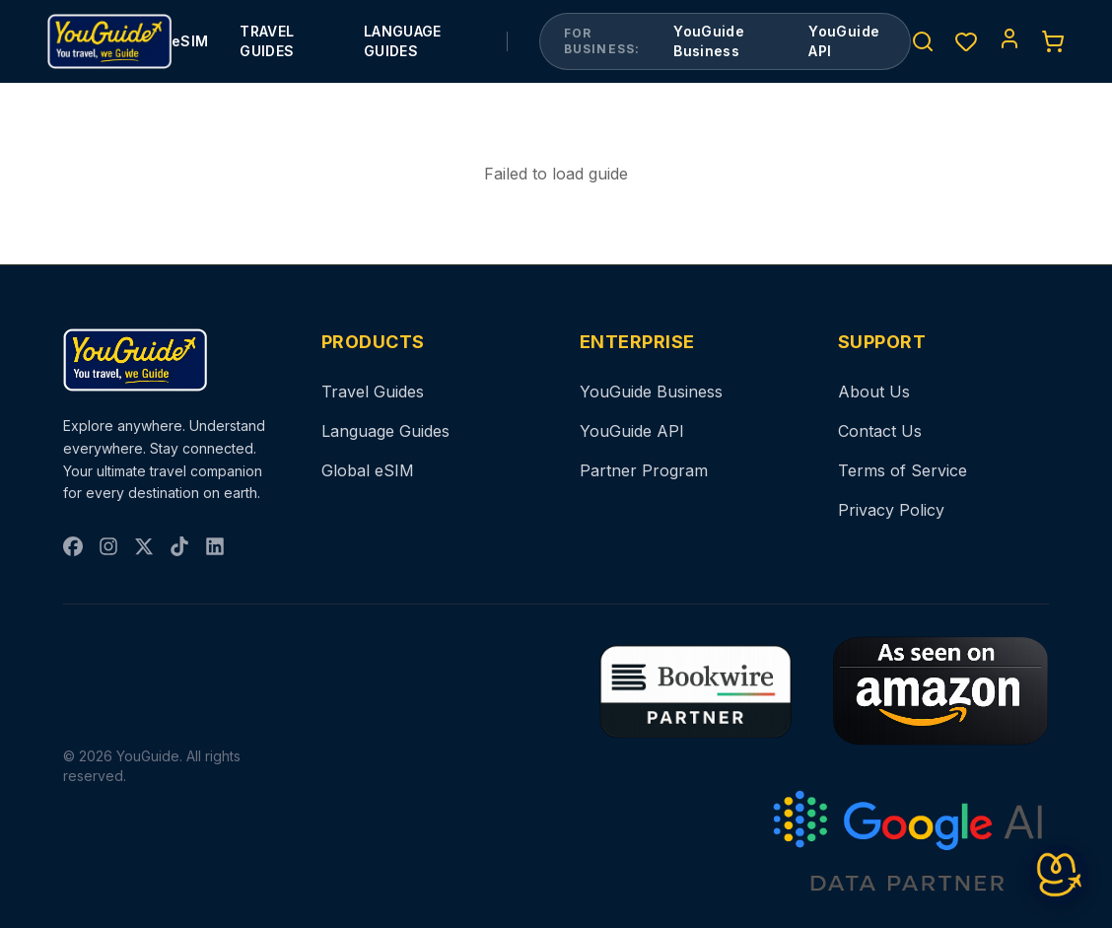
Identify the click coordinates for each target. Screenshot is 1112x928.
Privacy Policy (891, 510)
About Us (874, 391)
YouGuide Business (708, 41)
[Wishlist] (966, 41)
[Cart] (1053, 41)
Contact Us (880, 431)
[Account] (1009, 38)
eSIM (190, 41)
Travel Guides (372, 391)
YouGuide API (843, 41)
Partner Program (644, 470)
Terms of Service (902, 470)
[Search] (923, 41)
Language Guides (385, 431)
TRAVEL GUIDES (267, 41)
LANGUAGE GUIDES (403, 41)
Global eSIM (367, 470)
